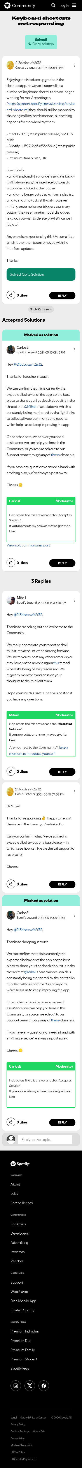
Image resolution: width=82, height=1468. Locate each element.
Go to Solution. (33, 274)
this (56, 662)
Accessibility (17, 1438)
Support (16, 1282)
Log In (63, 5)
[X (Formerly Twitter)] (29, 1385)
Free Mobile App (23, 1300)
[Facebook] (43, 1385)
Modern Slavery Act (21, 1445)
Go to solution (43, 43)
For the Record (21, 1202)
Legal (13, 1417)
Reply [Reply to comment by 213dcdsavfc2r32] (62, 295)
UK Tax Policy (17, 1452)
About (15, 1184)
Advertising (19, 1242)
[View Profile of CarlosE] (22, 347)
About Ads (39, 1431)
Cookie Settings (20, 1431)
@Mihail (30, 406)
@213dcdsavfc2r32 (28, 364)
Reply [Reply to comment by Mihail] (62, 772)
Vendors (17, 1261)
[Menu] (74, 5)
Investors (17, 1251)
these (55, 454)
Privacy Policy (17, 1424)
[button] (74, 65)
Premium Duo (20, 1340)
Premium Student (23, 1359)
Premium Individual (24, 1331)
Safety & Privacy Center (33, 1417)
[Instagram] (15, 1385)
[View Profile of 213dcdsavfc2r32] (28, 62)
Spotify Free (19, 1368)
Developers (19, 1233)
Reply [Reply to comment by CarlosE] (62, 563)
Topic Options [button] (39, 309)
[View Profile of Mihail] (21, 597)
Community (19, 5)
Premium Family (22, 1349)
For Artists (18, 1224)
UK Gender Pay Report (22, 1459)
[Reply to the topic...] (45, 1139)
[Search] (53, 5)
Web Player (19, 1291)
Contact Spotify (22, 1310)
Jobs (14, 1193)
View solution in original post (28, 545)
